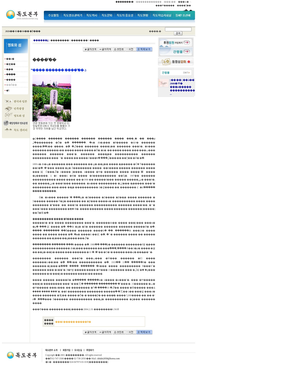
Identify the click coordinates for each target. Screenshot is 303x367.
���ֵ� (10, 74)
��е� (10, 59)
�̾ (7, 90)
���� (10, 79)
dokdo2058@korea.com (108, 358)
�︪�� (9, 69)
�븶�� (10, 64)
